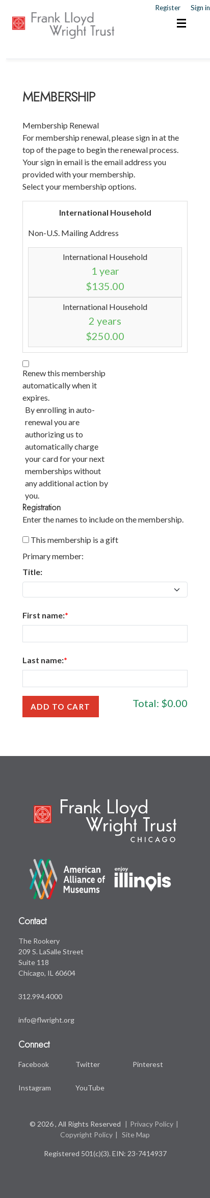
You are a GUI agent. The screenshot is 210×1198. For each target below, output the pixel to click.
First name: (43, 615)
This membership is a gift (74, 539)
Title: (32, 572)
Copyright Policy (86, 1134)
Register (167, 8)
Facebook (33, 1064)
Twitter (87, 1064)
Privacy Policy (151, 1123)
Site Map (136, 1134)
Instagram (34, 1087)
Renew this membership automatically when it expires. (64, 385)
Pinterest (148, 1064)
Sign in (200, 8)
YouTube (89, 1087)
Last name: (43, 660)
